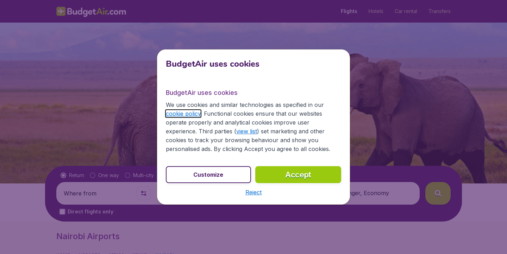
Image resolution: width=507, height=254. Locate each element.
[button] (253, 192)
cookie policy (183, 113)
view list (246, 131)
